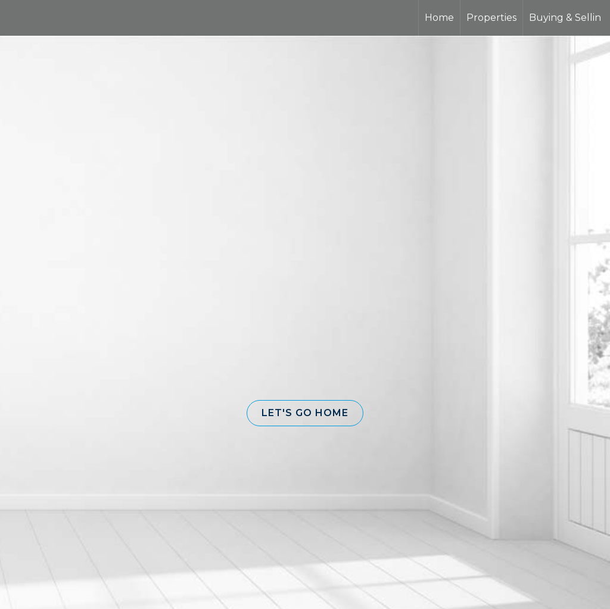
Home (439, 17)
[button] (305, 413)
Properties (491, 17)
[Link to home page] (54, 18)
